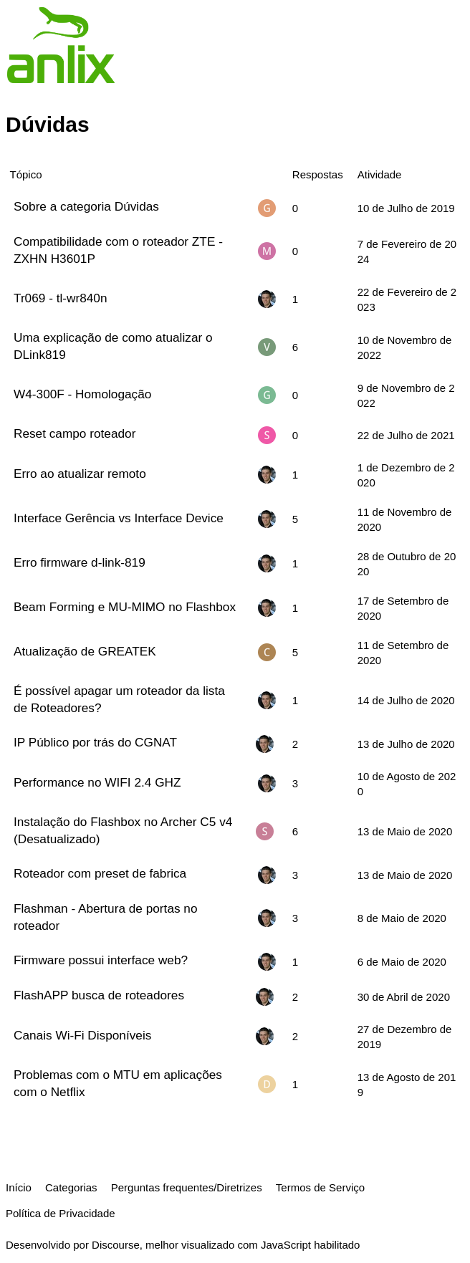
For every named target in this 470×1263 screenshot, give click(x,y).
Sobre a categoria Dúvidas (86, 206)
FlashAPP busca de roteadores (99, 995)
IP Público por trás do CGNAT (95, 742)
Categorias (71, 1187)
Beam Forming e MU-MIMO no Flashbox (125, 607)
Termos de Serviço (320, 1187)
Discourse (116, 1245)
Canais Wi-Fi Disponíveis (82, 1035)
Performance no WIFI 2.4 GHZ (97, 782)
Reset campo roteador (74, 433)
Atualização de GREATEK (85, 651)
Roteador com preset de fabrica (100, 873)
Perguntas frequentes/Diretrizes (186, 1187)
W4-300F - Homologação (82, 394)
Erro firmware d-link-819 (79, 562)
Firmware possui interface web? (101, 960)
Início (19, 1187)
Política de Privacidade (60, 1213)
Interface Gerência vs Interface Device (119, 518)
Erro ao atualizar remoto (80, 473)
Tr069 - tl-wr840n (60, 298)
